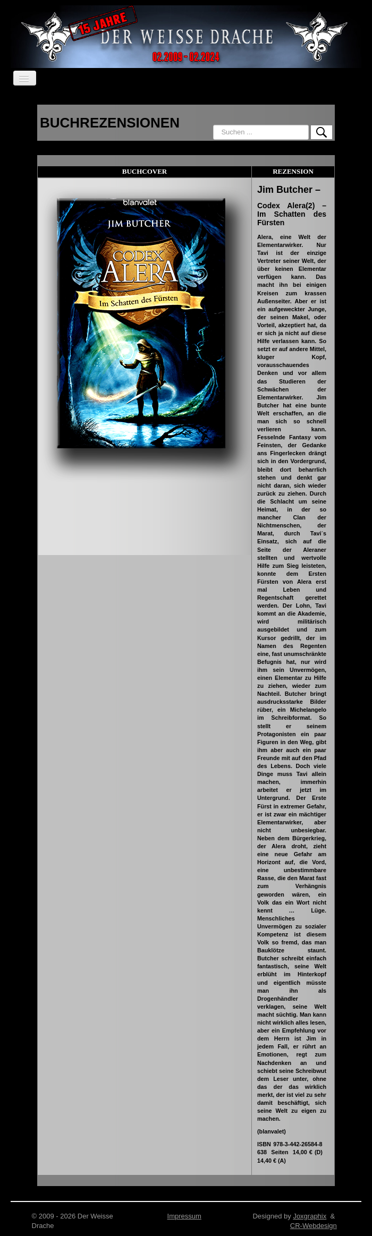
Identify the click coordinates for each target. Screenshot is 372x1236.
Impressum (184, 1216)
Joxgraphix (309, 1216)
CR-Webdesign (313, 1226)
